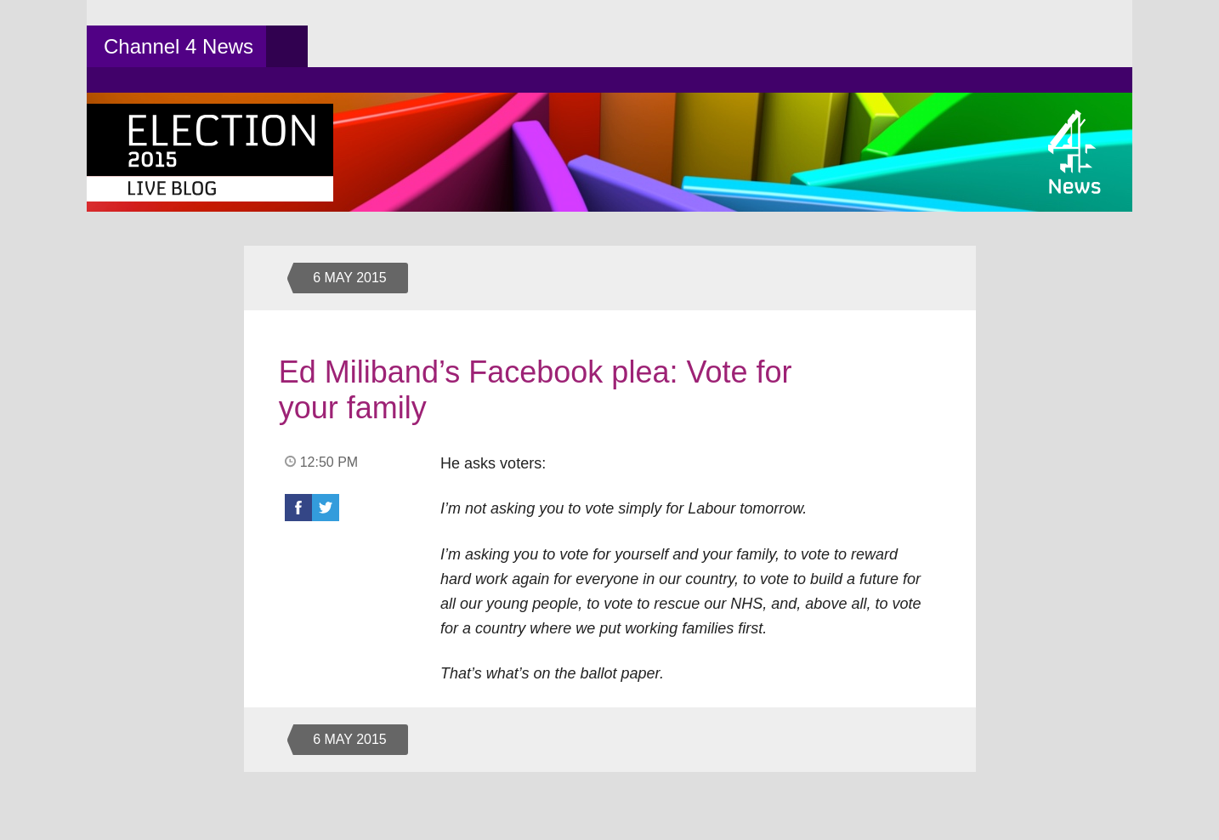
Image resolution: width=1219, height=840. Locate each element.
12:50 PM (329, 462)
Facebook (298, 507)
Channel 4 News (178, 46)
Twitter (325, 507)
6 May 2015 (350, 277)
